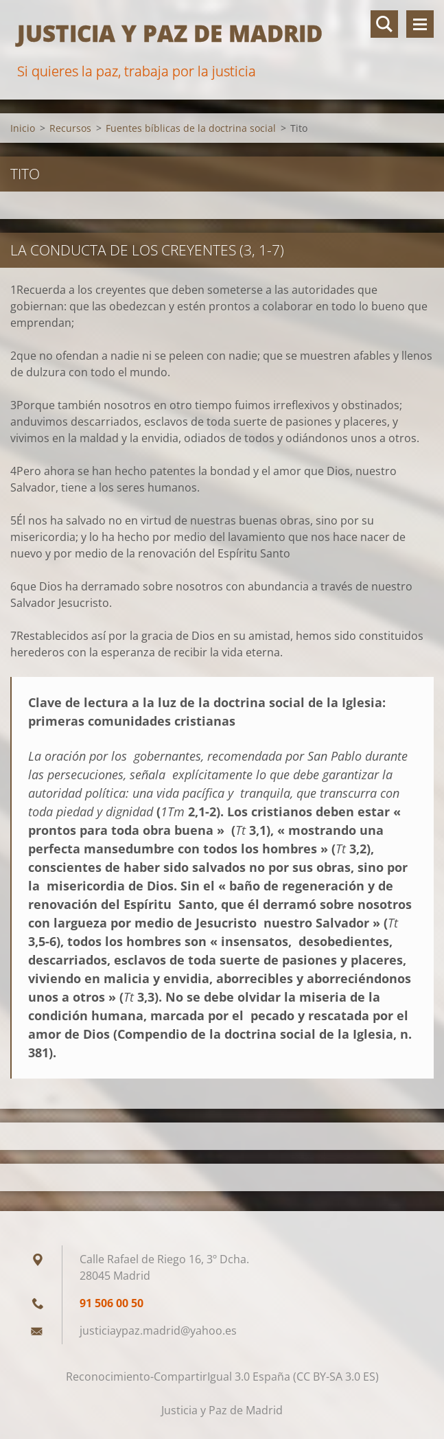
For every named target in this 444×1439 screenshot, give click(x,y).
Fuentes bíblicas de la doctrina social (191, 128)
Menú (420, 24)
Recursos (70, 128)
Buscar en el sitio (384, 24)
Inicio (22, 128)
